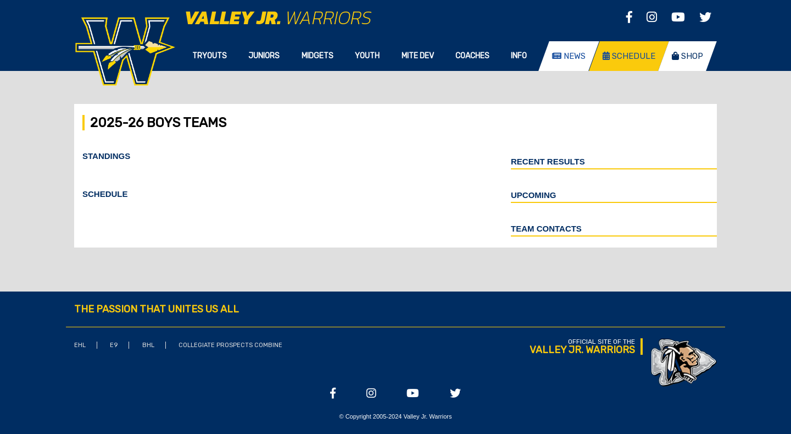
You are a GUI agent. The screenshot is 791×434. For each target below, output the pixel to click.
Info (519, 56)
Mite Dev (418, 56)
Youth (367, 56)
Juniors (264, 56)
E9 (114, 345)
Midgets (317, 56)
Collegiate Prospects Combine (230, 345)
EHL (80, 345)
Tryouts (209, 56)
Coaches (472, 56)
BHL (148, 345)
